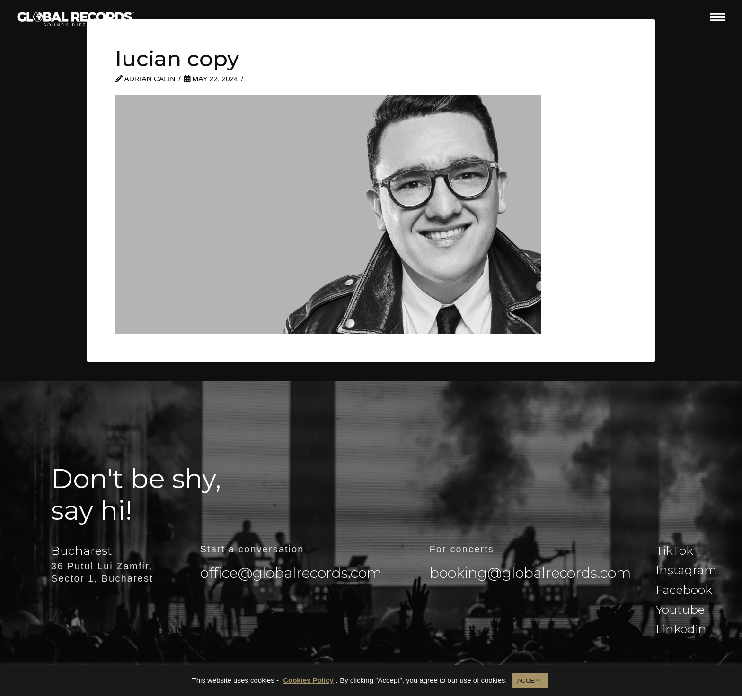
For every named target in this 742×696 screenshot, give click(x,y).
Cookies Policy (308, 680)
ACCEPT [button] (529, 680)
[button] (717, 17)
